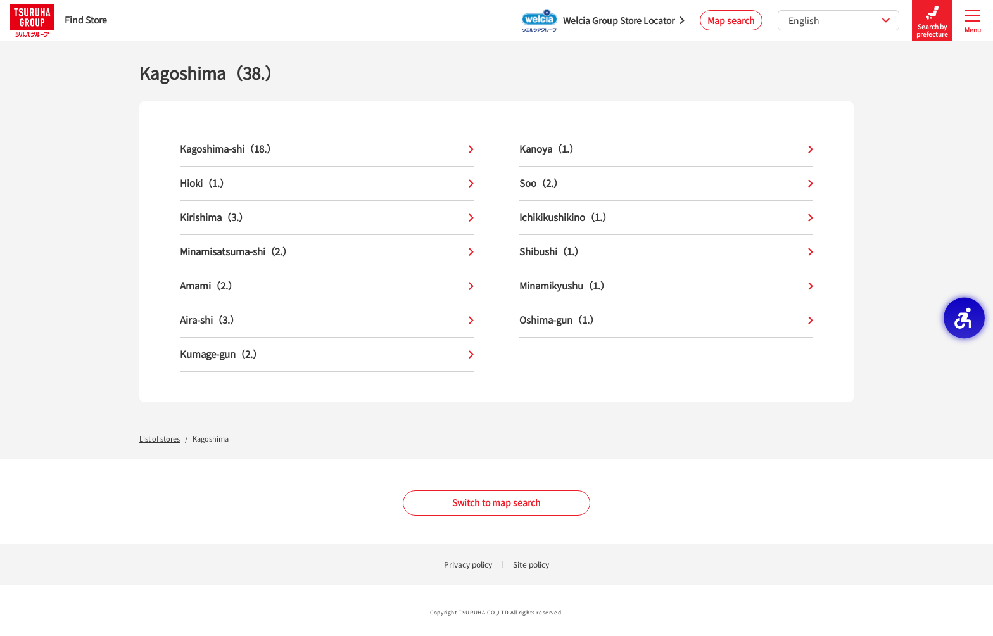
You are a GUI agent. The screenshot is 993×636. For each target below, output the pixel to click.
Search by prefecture (932, 21)
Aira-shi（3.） (327, 320)
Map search (731, 20)
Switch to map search (496, 502)
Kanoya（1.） (666, 149)
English (839, 20)
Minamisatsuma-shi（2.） (327, 252)
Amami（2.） (327, 286)
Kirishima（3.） (327, 217)
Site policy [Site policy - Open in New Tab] (531, 564)
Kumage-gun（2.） (327, 354)
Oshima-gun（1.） (666, 320)
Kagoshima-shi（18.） (327, 149)
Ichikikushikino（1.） (666, 217)
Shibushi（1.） (666, 252)
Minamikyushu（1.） (666, 286)
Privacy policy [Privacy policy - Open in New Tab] (468, 564)
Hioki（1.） (327, 183)
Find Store (58, 20)
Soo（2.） (666, 183)
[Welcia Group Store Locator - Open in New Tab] (603, 20)
